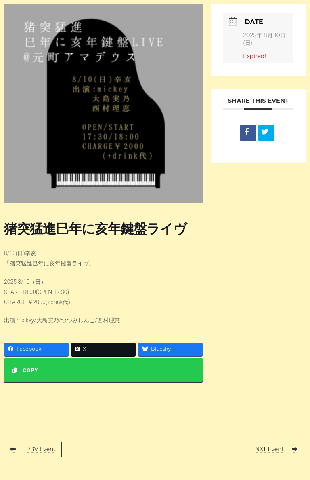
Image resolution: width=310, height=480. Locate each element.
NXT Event (276, 449)
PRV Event (33, 449)
